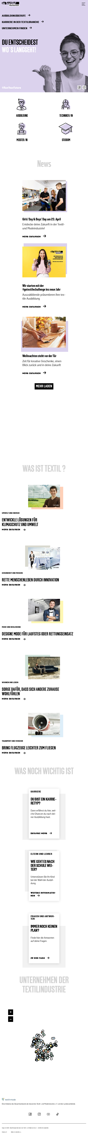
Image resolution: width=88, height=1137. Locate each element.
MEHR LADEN (44, 386)
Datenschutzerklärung (16, 1132)
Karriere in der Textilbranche (20, 22)
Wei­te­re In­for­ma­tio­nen (43, 894)
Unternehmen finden (14, 28)
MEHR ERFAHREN (31, 236)
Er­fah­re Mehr (39, 833)
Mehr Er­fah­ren (11, 529)
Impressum (4, 1132)
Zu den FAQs (38, 958)
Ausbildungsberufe (14, 16)
